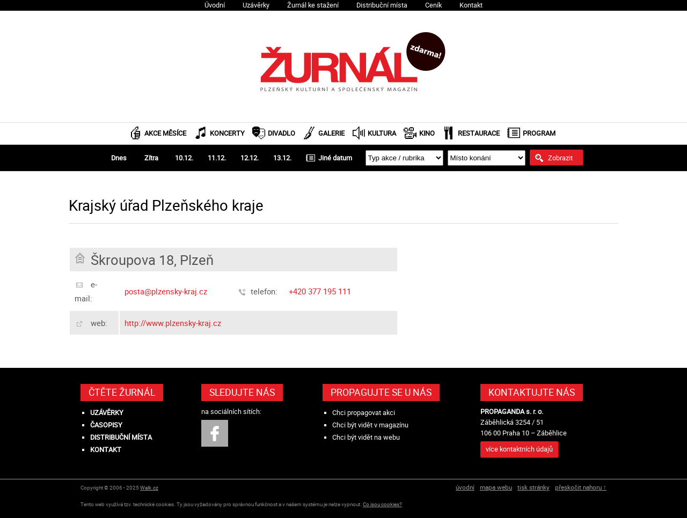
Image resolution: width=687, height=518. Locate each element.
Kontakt (471, 5)
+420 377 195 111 (320, 291)
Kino (427, 133)
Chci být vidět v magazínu (370, 425)
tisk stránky (533, 487)
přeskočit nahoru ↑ (580, 487)
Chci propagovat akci (363, 412)
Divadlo (281, 133)
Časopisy (106, 425)
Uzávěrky (256, 5)
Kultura (382, 133)
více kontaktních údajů (519, 449)
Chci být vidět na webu (366, 437)
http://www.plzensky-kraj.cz (173, 322)
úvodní (465, 487)
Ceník (433, 5)
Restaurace (479, 133)
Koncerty (227, 133)
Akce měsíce (165, 133)
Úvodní (214, 5)
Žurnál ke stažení (313, 5)
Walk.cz (149, 487)
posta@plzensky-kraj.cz (166, 291)
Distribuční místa (381, 5)
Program (539, 133)
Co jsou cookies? (382, 504)
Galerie (331, 133)
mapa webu (496, 487)
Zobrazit (560, 157)
